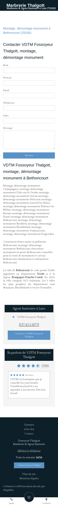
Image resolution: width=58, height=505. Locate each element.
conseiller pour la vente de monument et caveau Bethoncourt (28, 256)
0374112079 (29, 325)
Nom (5, 65)
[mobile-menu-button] (29, 497)
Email (6, 90)
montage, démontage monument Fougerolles (28, 234)
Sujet (6, 115)
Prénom (7, 77)
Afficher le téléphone (29, 450)
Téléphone (9, 103)
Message (8, 128)
